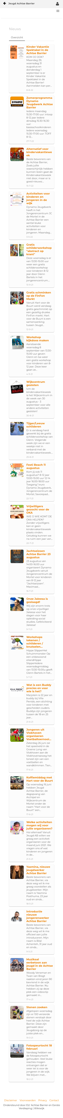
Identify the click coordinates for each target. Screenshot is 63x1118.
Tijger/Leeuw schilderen (35, 425)
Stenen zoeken (36, 1007)
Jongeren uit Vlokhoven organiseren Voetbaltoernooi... (38, 734)
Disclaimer (10, 1100)
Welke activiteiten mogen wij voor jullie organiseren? (39, 825)
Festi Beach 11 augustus (36, 466)
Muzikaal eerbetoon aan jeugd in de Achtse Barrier (39, 964)
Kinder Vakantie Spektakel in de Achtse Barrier (37, 50)
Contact (54, 1100)
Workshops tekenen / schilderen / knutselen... (34, 641)
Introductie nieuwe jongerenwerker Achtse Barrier (37, 916)
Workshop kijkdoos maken (37, 339)
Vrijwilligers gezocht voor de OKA (37, 509)
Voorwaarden (28, 1100)
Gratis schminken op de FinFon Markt (38, 296)
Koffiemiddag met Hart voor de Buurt (39, 779)
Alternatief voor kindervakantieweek (39, 152)
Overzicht (17, 37)
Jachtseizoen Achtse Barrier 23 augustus (38, 554)
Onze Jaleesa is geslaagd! (37, 600)
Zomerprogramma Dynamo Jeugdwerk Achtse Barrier (39, 102)
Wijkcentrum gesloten (35, 383)
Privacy (42, 1100)
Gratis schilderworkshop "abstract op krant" (39, 249)
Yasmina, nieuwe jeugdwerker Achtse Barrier (38, 870)
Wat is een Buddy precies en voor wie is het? (38, 688)
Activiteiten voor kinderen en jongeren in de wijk (38, 198)
